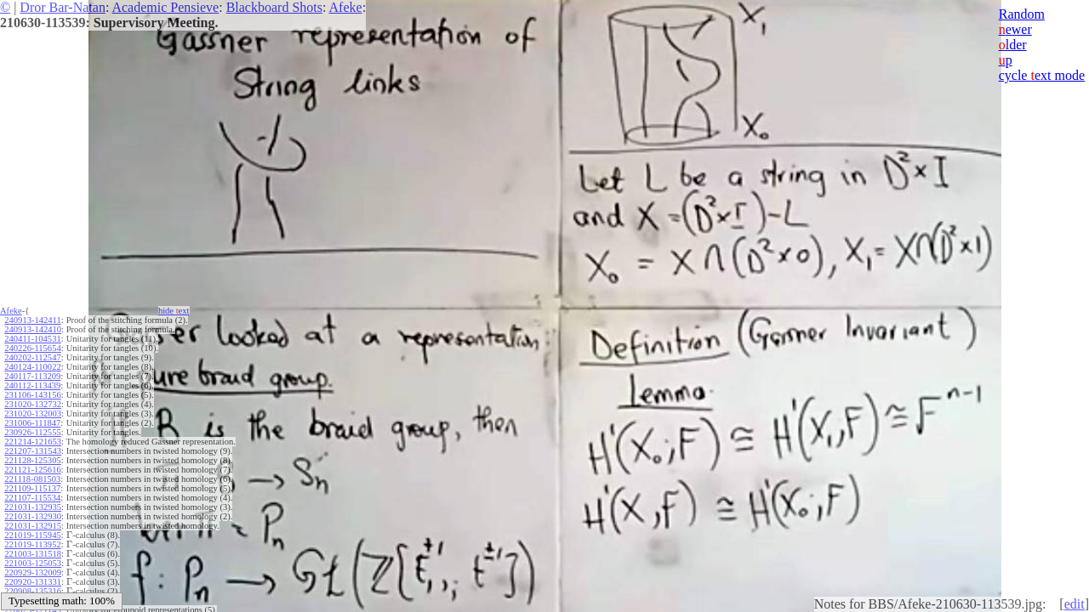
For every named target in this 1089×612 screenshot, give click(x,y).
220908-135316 (32, 591)
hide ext (174, 310)
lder (1013, 44)
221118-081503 (32, 479)
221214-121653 (32, 441)
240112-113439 (32, 385)
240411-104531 (32, 338)
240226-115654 (32, 348)
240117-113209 (32, 376)
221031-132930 (32, 516)
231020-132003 (32, 413)
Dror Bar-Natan (62, 7)
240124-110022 (32, 366)
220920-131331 (32, 581)
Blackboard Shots (274, 7)
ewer (1015, 29)
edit (1074, 604)
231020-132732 (32, 404)
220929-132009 (32, 572)
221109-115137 (32, 488)
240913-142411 (32, 320)
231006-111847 (32, 423)
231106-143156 (32, 395)
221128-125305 (32, 460)
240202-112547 (32, 357)
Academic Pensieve (165, 7)
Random (1022, 14)
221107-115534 (32, 497)
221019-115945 (32, 535)
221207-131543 (32, 451)
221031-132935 (32, 507)
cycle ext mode (1042, 75)
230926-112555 (32, 432)
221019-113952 (32, 544)
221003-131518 (32, 553)
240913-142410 (32, 329)
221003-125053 (32, 563)
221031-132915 (32, 525)
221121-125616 (32, 469)
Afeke (345, 7)
